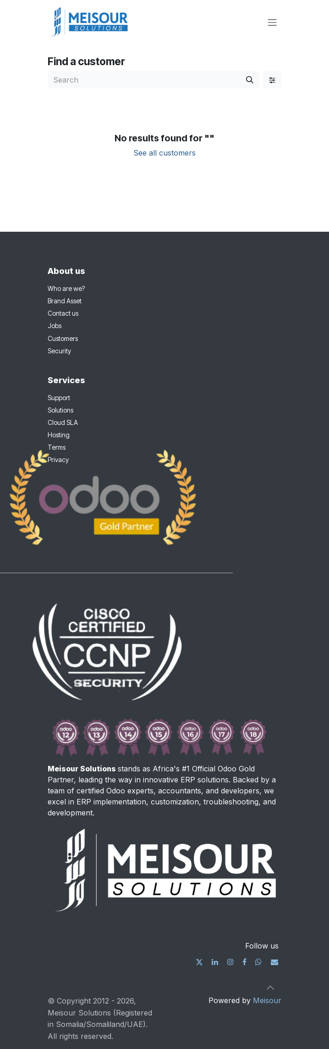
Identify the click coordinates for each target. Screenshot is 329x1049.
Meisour (267, 1000)
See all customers (164, 152)
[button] (270, 987)
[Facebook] (244, 961)
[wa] (258, 961)
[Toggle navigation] (272, 22)
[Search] (249, 80)
